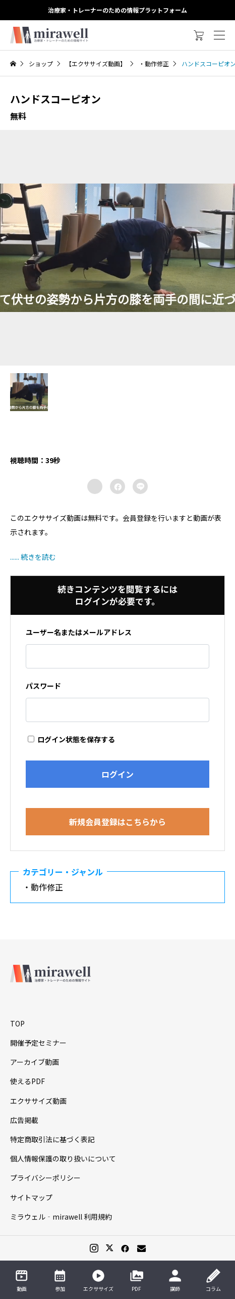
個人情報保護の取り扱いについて (63, 1158)
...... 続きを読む (33, 557)
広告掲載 (24, 1120)
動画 (21, 1280)
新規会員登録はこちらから (117, 822)
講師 (175, 1280)
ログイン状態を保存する (71, 739)
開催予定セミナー (38, 1043)
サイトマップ (31, 1197)
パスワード (43, 686)
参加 (60, 1280)
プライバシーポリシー (45, 1178)
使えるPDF (27, 1081)
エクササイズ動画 (38, 1101)
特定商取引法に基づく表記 (52, 1139)
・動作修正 (47, 887)
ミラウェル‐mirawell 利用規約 (61, 1217)
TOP (17, 1023)
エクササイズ (98, 1280)
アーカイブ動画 (34, 1062)
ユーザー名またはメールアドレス (79, 632)
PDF (136, 1280)
